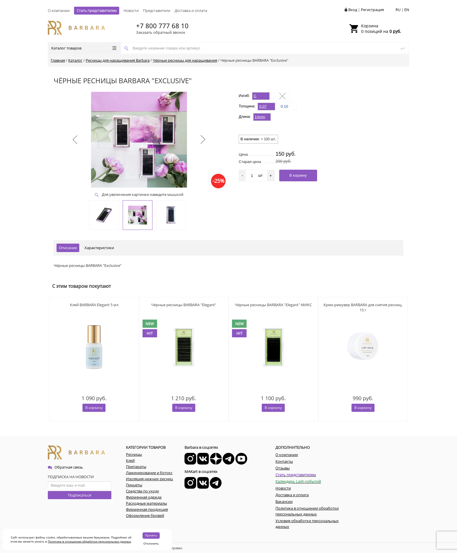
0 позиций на (381, 28)
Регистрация (372, 9)
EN (406, 9)
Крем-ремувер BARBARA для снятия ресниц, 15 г (363, 307)
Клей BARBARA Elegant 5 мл (94, 304)
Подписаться (79, 495)
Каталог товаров (83, 48)
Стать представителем (97, 10)
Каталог (75, 60)
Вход (352, 9)
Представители (156, 10)
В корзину (94, 407)
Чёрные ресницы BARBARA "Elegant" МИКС (273, 304)
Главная (58, 60)
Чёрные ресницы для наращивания (185, 60)
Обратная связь (65, 467)
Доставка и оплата (191, 10)
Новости (131, 10)
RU (398, 9)
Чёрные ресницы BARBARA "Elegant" (183, 304)
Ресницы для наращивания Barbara (118, 60)
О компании (59, 10)
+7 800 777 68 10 (162, 25)
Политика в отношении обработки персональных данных (89, 541)
